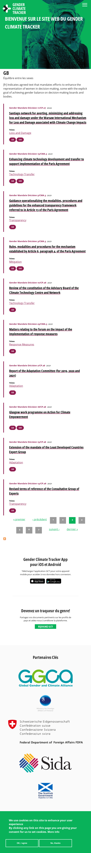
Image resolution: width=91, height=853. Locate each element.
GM (20, 139)
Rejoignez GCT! (45, 626)
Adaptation (16, 386)
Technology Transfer (22, 174)
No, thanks (55, 845)
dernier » (72, 529)
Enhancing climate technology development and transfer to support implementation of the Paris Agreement (46, 161)
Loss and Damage (20, 133)
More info (53, 833)
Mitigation (15, 262)
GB (12, 139)
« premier (19, 519)
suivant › (54, 529)
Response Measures (21, 344)
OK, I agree (22, 845)
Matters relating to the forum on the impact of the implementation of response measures (40, 331)
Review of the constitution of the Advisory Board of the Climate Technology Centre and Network (44, 290)
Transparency (17, 220)
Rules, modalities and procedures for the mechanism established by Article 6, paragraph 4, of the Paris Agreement (47, 248)
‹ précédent (40, 519)
